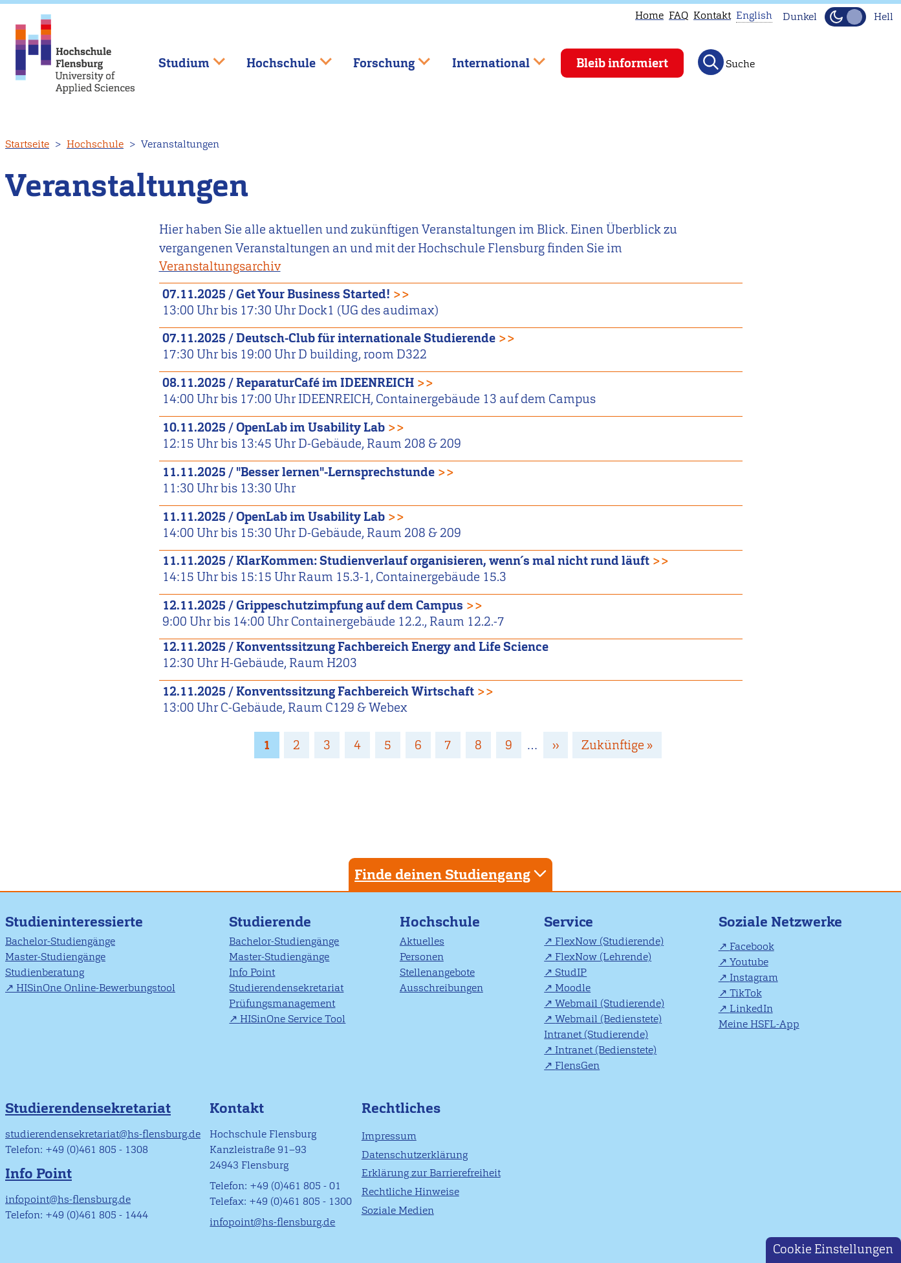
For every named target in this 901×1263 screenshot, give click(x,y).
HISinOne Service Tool (292, 1019)
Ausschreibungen (441, 987)
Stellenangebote (437, 972)
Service (568, 921)
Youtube (749, 962)
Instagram (754, 977)
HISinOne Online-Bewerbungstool (95, 987)
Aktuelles (422, 941)
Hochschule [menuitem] (280, 57)
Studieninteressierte (74, 921)
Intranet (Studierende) (596, 1034)
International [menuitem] (489, 57)
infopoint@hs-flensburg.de (68, 1199)
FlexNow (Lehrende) (603, 956)
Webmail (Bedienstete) (608, 1019)
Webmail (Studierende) (609, 1003)
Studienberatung (44, 972)
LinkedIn (751, 1008)
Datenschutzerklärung (415, 1154)
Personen (422, 956)
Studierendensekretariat (286, 987)
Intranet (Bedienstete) (606, 1050)
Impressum (389, 1136)
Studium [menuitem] (182, 57)
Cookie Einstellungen (833, 1249)
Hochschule (95, 144)
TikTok (746, 993)
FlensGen (577, 1065)
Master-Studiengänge (55, 956)
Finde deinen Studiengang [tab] (452, 874)
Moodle (573, 987)
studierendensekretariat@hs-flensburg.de (103, 1134)
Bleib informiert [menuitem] (622, 63)
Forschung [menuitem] (382, 57)
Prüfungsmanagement (282, 1003)
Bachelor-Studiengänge (60, 941)
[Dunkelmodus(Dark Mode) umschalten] (845, 17)
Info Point (252, 972)
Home (649, 15)
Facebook (752, 946)
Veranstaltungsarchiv (220, 266)
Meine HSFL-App (759, 1024)
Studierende (270, 921)
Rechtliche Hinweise (410, 1191)
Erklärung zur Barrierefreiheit (431, 1173)
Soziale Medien (398, 1210)
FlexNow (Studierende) (609, 941)
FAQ (678, 15)
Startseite (27, 144)
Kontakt (712, 15)
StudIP (571, 972)
